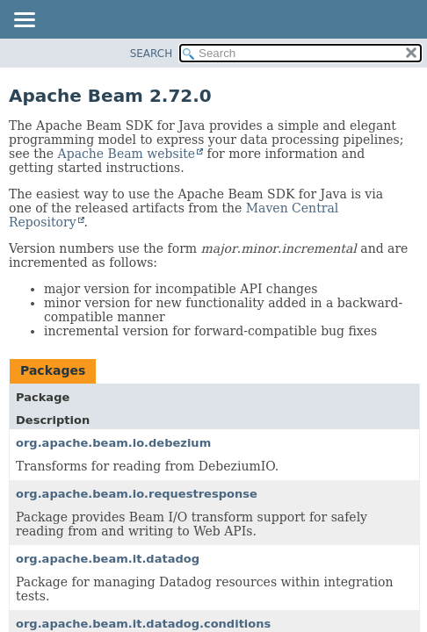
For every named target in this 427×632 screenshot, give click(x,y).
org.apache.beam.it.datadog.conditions (143, 623)
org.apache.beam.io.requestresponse (136, 493)
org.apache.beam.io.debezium (113, 442)
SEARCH (151, 53)
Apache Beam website (126, 154)
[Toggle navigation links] (24, 21)
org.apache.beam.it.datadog (107, 558)
